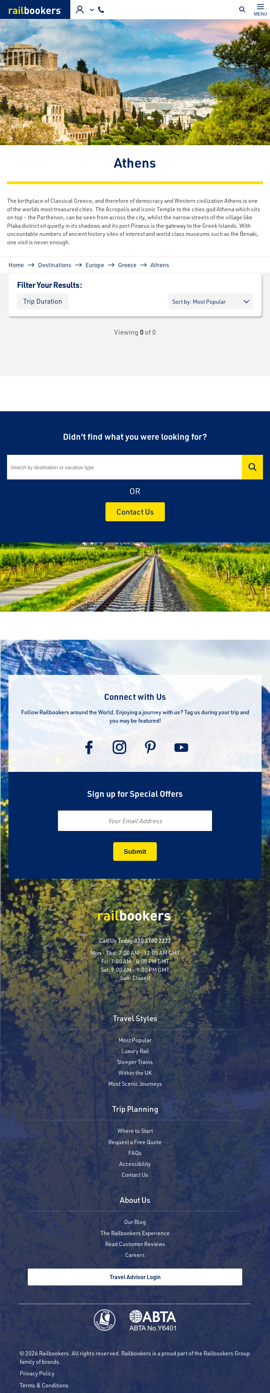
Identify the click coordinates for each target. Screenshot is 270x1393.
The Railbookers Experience (135, 1233)
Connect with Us (135, 696)
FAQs (135, 1152)
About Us (135, 1200)
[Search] (135, 467)
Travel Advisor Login (135, 1277)
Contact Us (135, 512)
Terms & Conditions (44, 1385)
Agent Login (80, 9)
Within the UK (135, 1072)
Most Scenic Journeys (135, 1083)
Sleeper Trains (135, 1061)
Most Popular (135, 1040)
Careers (135, 1254)
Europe (94, 265)
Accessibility (135, 1163)
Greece (127, 265)
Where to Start (135, 1130)
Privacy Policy (37, 1373)
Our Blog (135, 1221)
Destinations (54, 265)
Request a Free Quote (135, 1142)
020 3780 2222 (152, 940)
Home (16, 265)
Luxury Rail (135, 1051)
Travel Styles (135, 1018)
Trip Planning (135, 1109)
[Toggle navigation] (260, 9)
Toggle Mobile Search (244, 9)
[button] (43, 301)
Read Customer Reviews (135, 1243)
